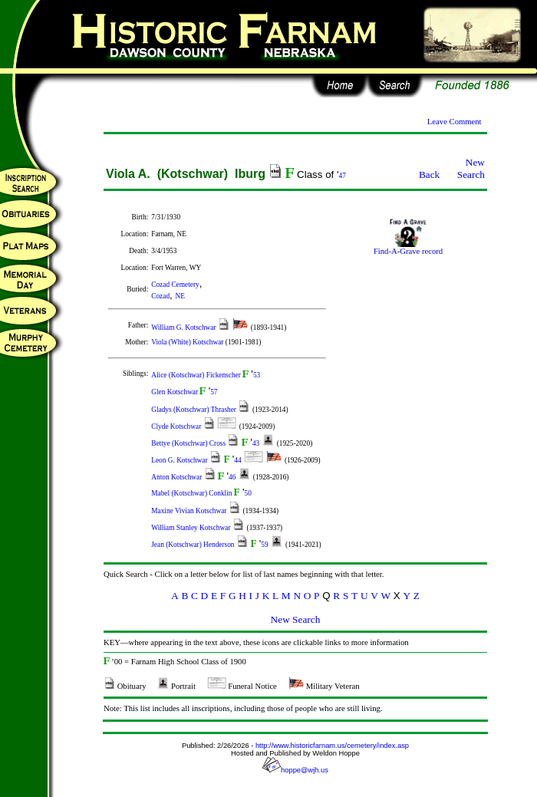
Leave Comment (454, 121)
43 (255, 443)
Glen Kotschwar (175, 392)
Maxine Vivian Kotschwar (190, 511)
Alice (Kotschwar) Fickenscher (196, 375)
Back (429, 174)
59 (264, 544)
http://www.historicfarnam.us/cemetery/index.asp (332, 745)
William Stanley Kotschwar (191, 528)
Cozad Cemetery (175, 284)
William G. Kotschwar (184, 327)
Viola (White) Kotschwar (188, 342)
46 (232, 477)
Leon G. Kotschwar (180, 460)
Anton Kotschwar (177, 477)
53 (256, 375)
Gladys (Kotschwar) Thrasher (194, 409)
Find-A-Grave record (408, 247)
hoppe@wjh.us (295, 770)
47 (342, 175)
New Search (471, 168)
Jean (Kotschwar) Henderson (193, 544)
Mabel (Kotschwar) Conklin (192, 493)
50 (248, 493)
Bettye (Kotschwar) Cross (189, 443)
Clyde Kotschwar (177, 426)
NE (179, 296)
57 (213, 392)
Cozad (160, 296)
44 (237, 460)
